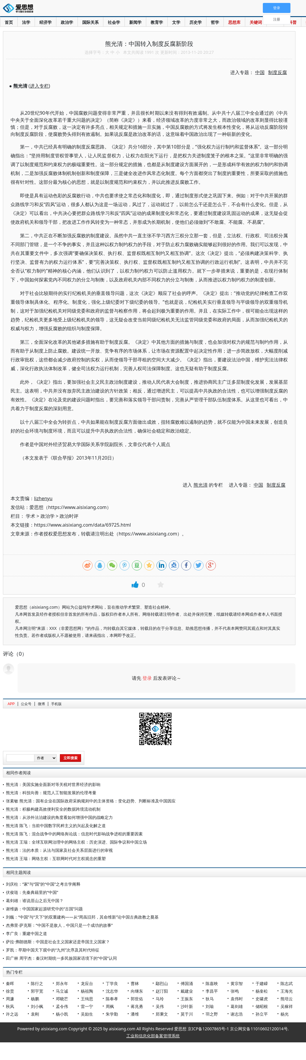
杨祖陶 (87, 991)
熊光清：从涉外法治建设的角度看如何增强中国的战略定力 (59, 817)
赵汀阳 (162, 991)
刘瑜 (210, 1006)
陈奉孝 (112, 998)
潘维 (135, 1014)
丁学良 (112, 983)
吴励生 (87, 1014)
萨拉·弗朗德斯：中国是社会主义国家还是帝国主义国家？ (58, 941)
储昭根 (261, 1006)
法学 (26, 22)
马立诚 (62, 991)
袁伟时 (237, 998)
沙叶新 (187, 1006)
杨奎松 (261, 991)
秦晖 (10, 983)
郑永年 (62, 983)
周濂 (10, 998)
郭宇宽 (37, 991)
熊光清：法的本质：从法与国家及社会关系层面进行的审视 (59, 850)
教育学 (157, 22)
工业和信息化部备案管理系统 (153, 1036)
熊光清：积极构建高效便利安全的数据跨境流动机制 (53, 809)
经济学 (45, 22)
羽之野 (212, 1014)
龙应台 (87, 983)
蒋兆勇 (137, 1006)
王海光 (286, 991)
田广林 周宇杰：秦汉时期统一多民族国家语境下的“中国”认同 (61, 958)
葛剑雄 (237, 1006)
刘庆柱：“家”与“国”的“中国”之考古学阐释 (43, 884)
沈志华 (112, 991)
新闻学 (135, 22)
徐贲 (10, 991)
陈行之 (37, 983)
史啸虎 (261, 998)
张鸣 (235, 991)
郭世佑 (137, 998)
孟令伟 (62, 1006)
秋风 (10, 1006)
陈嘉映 (212, 983)
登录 (147, 678)
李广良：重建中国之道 (26, 933)
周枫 (110, 1006)
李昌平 (212, 991)
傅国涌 (187, 983)
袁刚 (35, 1014)
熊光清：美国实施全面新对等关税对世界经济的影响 (53, 784)
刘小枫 (37, 1006)
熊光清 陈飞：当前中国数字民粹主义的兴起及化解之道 (56, 825)
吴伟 (160, 1006)
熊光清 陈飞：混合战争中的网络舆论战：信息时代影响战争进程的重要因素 (74, 834)
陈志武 (286, 983)
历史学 (195, 22)
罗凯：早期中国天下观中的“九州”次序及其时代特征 (52, 950)
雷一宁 (87, 1006)
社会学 (114, 22)
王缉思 (87, 998)
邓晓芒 (62, 998)
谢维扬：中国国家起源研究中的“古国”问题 (44, 909)
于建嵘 (261, 983)
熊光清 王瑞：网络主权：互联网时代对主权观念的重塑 (56, 858)
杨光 (284, 1014)
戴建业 (187, 991)
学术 (30, 516)
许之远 (12, 1014)
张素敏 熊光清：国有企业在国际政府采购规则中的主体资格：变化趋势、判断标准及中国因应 (91, 801)
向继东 (137, 991)
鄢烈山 (162, 983)
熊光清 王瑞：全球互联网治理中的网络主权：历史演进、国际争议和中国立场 (76, 842)
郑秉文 (162, 1014)
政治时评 (69, 516)
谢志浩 (237, 1014)
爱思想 (20, 9)
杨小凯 (62, 1014)
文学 (176, 22)
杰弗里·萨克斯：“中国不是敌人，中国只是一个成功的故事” (59, 925)
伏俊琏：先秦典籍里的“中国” (32, 892)
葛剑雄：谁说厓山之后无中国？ (34, 900)
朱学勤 (112, 1014)
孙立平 (261, 1014)
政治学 (67, 22)
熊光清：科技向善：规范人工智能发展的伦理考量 (51, 792)
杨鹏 (35, 998)
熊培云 (286, 998)
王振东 (187, 998)
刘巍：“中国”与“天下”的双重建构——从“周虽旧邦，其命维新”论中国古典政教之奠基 (82, 917)
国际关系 (90, 22)
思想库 (234, 22)
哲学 (215, 22)
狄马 (210, 998)
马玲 (160, 998)
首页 (9, 22)
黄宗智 (237, 983)
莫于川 (187, 1014)
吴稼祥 (286, 1006)
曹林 (135, 983)
